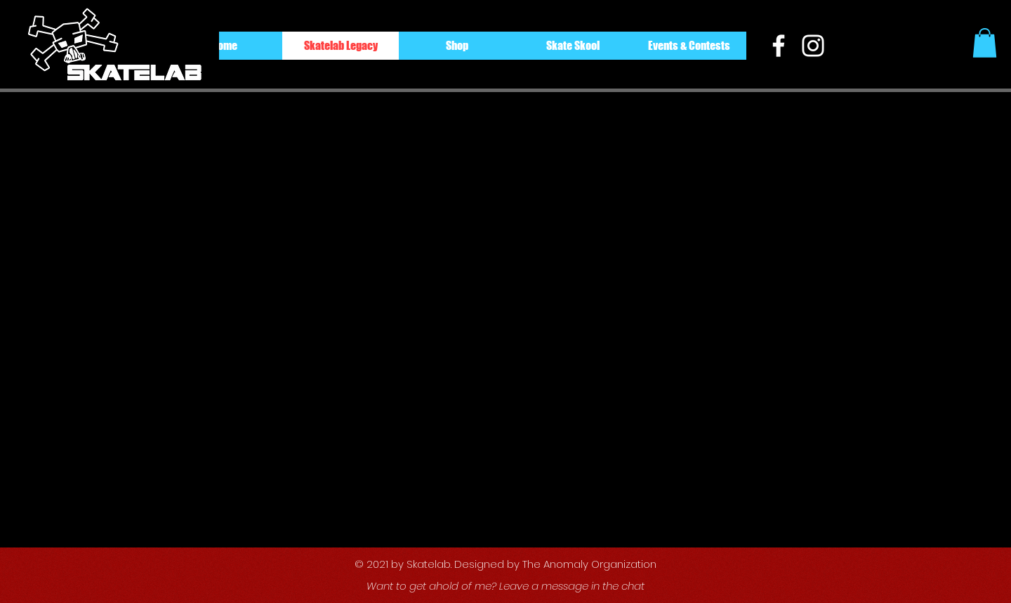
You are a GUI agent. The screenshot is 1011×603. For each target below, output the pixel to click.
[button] (984, 43)
